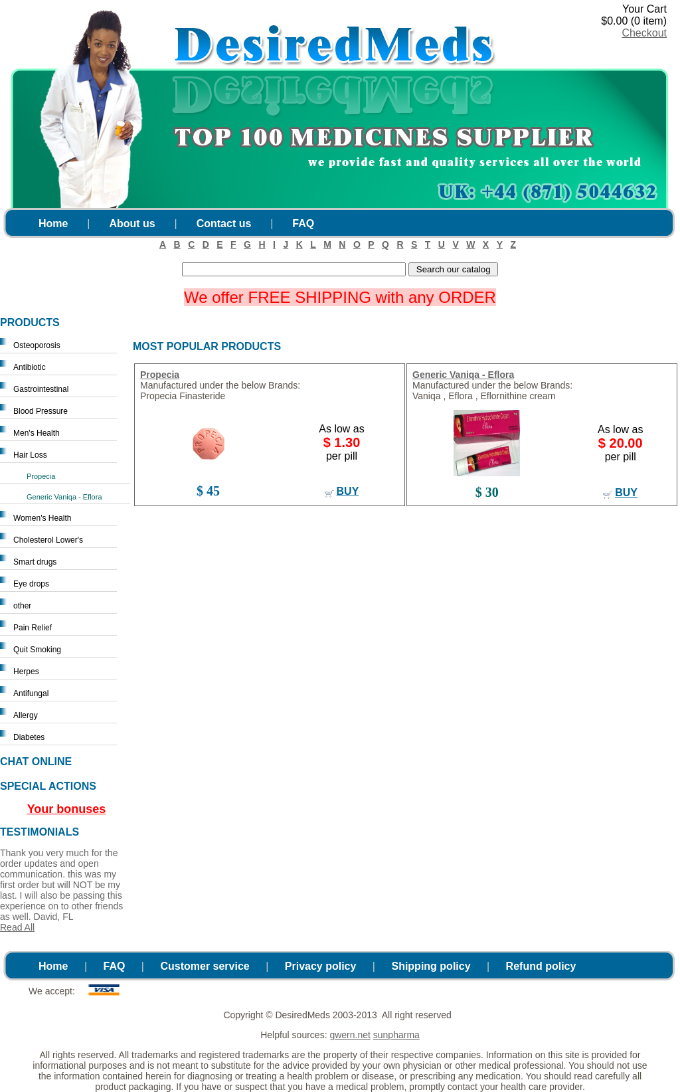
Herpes (26, 671)
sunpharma (396, 1035)
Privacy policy (321, 966)
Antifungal (30, 693)
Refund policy (541, 966)
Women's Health (42, 518)
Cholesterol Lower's (48, 540)
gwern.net (349, 1035)
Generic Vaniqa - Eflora (64, 497)
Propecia (41, 476)
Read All (17, 927)
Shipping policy (430, 966)
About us (132, 223)
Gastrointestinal (40, 389)
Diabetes (28, 737)
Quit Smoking (37, 649)
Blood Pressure (40, 411)
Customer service (204, 966)
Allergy (25, 715)
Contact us (224, 223)
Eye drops (31, 584)
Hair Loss (30, 455)
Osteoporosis (36, 345)
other (22, 605)
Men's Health (36, 433)
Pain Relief (32, 627)
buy (348, 491)
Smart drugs (34, 562)
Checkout (644, 33)
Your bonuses (66, 809)
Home (53, 223)
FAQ (303, 223)
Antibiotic (29, 367)
